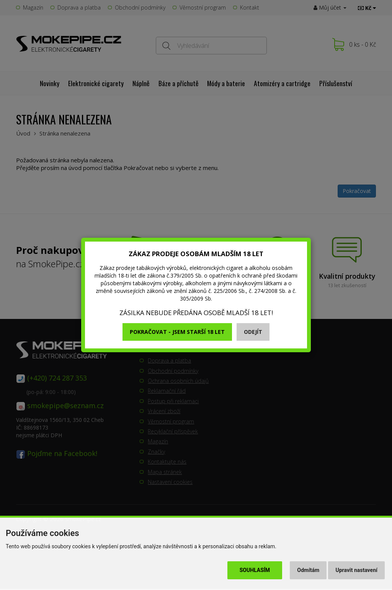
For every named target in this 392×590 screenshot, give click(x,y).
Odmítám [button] (308, 570)
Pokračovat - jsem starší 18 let (177, 331)
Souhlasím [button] (255, 570)
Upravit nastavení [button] (356, 570)
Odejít (253, 331)
